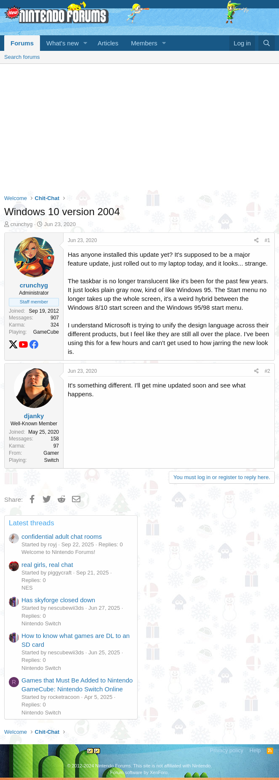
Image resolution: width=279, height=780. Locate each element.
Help (255, 750)
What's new (62, 43)
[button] (85, 43)
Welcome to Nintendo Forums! (58, 552)
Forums (22, 43)
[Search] (266, 43)
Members (144, 43)
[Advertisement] (139, 127)
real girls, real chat (47, 564)
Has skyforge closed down (58, 599)
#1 (267, 240)
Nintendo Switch (41, 623)
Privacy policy (226, 750)
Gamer (51, 453)
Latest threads (31, 523)
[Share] (256, 240)
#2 (267, 371)
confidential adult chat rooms (61, 536)
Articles (108, 43)
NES (27, 588)
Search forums (22, 57)
